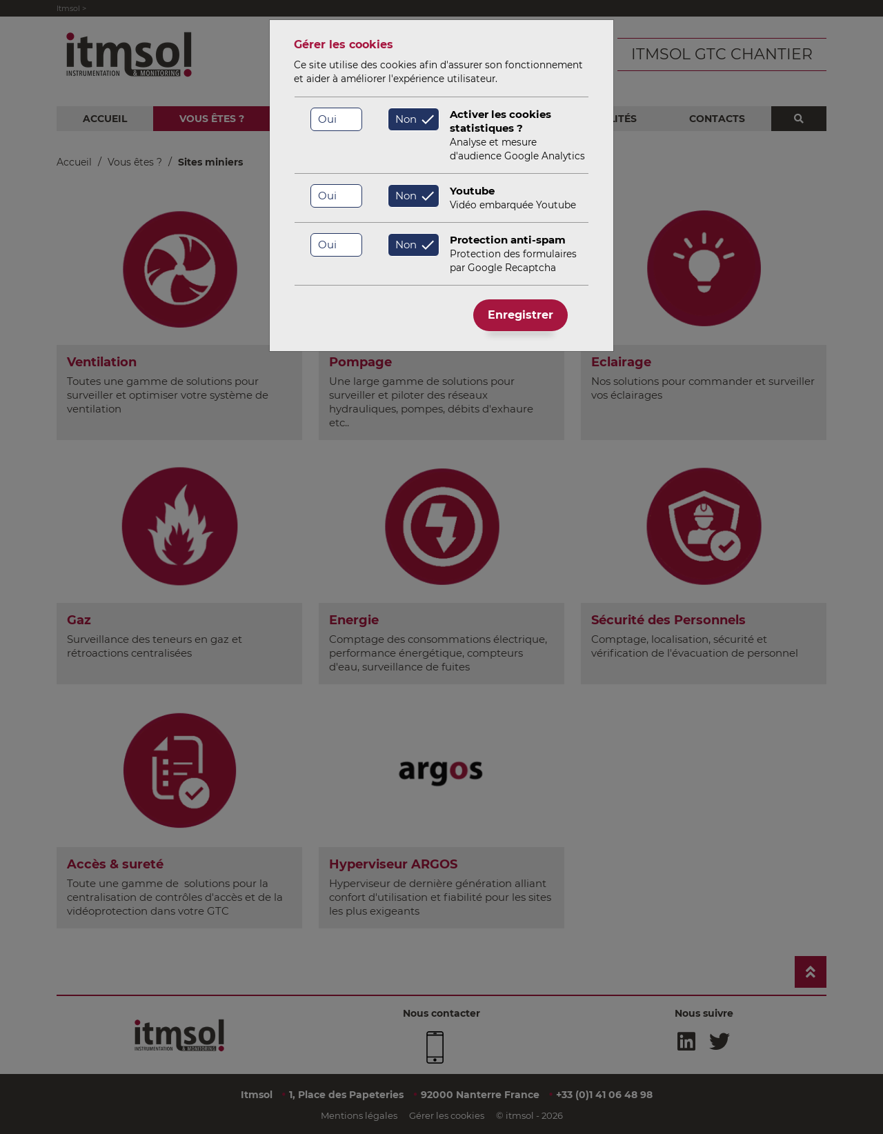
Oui (327, 119)
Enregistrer (520, 314)
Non (406, 119)
